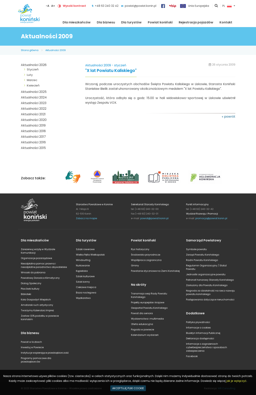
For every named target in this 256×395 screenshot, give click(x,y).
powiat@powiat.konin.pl (140, 6)
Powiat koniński (160, 22)
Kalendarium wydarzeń (145, 335)
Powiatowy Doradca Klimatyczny (40, 278)
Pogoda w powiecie (142, 329)
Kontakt (225, 22)
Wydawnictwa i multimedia (147, 318)
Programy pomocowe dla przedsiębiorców (36, 360)
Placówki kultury (30, 288)
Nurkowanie (83, 265)
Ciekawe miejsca (86, 287)
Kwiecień (33, 85)
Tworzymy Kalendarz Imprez (37, 310)
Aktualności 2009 (55, 50)
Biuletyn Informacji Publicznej (203, 333)
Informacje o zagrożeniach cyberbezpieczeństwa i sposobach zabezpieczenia (206, 347)
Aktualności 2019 (33, 125)
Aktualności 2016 (33, 142)
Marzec (32, 80)
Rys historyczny (140, 249)
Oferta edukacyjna (142, 324)
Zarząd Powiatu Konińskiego (202, 254)
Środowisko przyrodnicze (145, 254)
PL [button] (227, 6)
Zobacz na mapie (86, 218)
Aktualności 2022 (33, 108)
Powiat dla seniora (142, 313)
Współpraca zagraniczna (146, 260)
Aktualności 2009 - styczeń (105, 65)
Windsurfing (83, 260)
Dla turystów (131, 22)
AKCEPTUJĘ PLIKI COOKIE (128, 388)
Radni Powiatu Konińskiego (202, 260)
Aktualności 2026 (34, 65)
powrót (229, 116)
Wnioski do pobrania (33, 272)
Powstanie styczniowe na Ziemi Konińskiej (155, 271)
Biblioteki (26, 294)
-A (47, 6)
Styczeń (33, 69)
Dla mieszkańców (77, 22)
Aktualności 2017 (33, 136)
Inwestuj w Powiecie (32, 347)
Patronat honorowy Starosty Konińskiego (210, 279)
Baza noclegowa (86, 292)
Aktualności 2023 (33, 103)
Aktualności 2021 (33, 114)
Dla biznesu (106, 22)
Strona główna (53, 22)
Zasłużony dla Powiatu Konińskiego (206, 285)
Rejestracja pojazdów (196, 22)
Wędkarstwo (83, 298)
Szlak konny (83, 281)
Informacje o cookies (198, 327)
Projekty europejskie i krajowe (147, 302)
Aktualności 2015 (33, 148)
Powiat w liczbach (31, 342)
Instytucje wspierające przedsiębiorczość (45, 352)
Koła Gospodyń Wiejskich (36, 299)
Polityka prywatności (198, 322)
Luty (30, 75)
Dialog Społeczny (31, 283)
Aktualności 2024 (34, 97)
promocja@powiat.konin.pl (211, 218)
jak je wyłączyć (236, 381)
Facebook (192, 356)
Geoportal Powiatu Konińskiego (149, 308)
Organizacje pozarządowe (36, 258)
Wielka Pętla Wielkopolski (90, 254)
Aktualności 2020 (34, 120)
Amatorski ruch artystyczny (37, 305)
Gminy (135, 265)
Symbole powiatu (196, 249)
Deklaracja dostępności (200, 338)
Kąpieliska (82, 271)
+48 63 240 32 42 (107, 6)
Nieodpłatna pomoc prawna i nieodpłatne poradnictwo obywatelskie (44, 265)
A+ (53, 6)
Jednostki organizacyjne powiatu (205, 274)
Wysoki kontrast (74, 6)
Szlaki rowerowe (85, 249)
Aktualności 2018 (33, 131)
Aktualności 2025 (34, 92)
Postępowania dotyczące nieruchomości (210, 299)
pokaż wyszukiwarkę (216, 6)
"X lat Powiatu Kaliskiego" (111, 70)
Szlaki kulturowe (85, 276)
